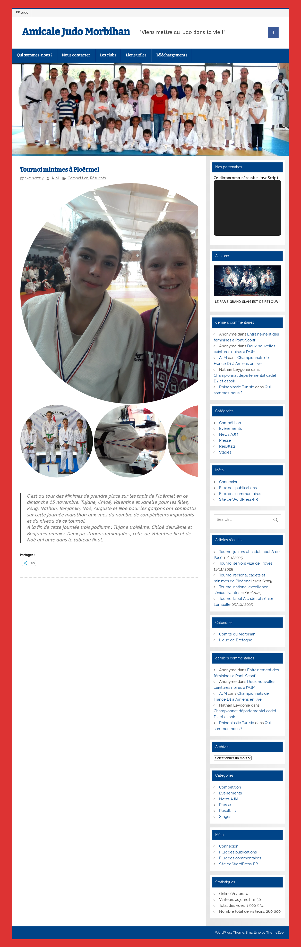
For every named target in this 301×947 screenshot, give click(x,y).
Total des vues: (232, 905)
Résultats (98, 178)
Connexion (228, 482)
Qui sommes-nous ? (34, 55)
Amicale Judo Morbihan (76, 32)
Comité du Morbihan (237, 634)
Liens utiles (136, 55)
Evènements (230, 428)
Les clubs (108, 55)
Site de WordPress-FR (238, 499)
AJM (55, 178)
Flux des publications (238, 487)
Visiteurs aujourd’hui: (237, 899)
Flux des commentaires (240, 493)
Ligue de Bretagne (235, 640)
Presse (225, 440)
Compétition (78, 178)
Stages (225, 452)
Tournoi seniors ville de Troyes (245, 563)
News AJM (228, 434)
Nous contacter (76, 55)
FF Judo (22, 12)
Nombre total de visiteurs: (242, 911)
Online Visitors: (232, 893)
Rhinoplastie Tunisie (236, 387)
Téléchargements (171, 55)
